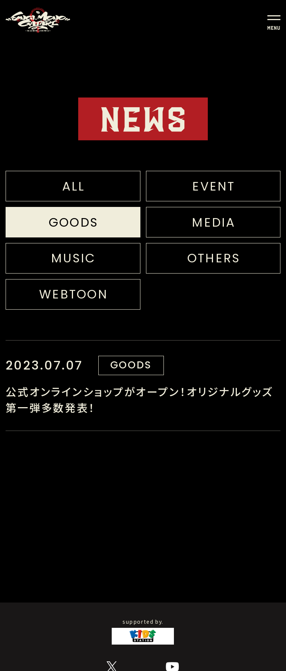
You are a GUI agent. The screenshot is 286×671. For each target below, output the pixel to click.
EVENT (213, 186)
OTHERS (214, 258)
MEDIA (213, 222)
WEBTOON (73, 294)
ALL (73, 186)
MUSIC (73, 258)
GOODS (73, 222)
